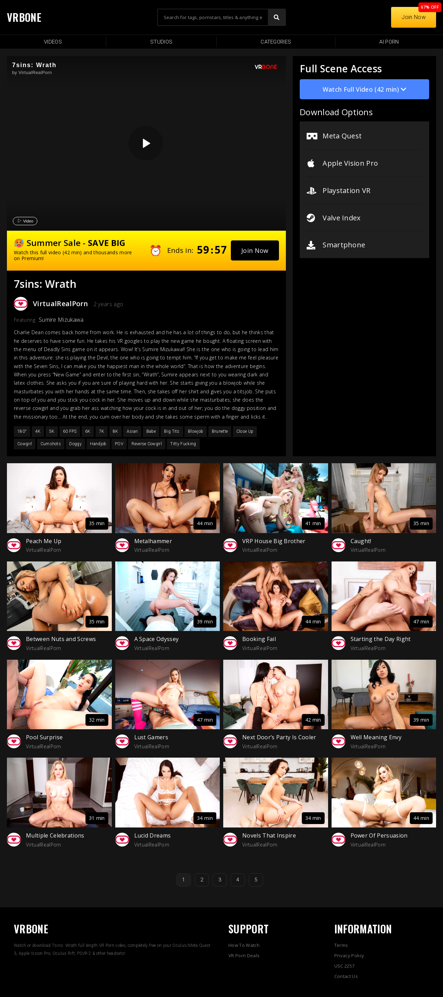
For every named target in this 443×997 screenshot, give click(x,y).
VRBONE (24, 17)
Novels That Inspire (269, 835)
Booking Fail (259, 639)
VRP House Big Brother (274, 541)
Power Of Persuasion (379, 835)
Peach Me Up (44, 541)
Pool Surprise (44, 737)
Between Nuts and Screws (61, 639)
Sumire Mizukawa (61, 319)
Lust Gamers (151, 737)
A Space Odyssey (156, 639)
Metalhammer (153, 541)
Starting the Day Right (381, 639)
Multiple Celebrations (55, 835)
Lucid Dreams (152, 835)
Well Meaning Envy (376, 737)
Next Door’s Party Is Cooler (279, 737)
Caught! (361, 541)
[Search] (276, 17)
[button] (255, 250)
